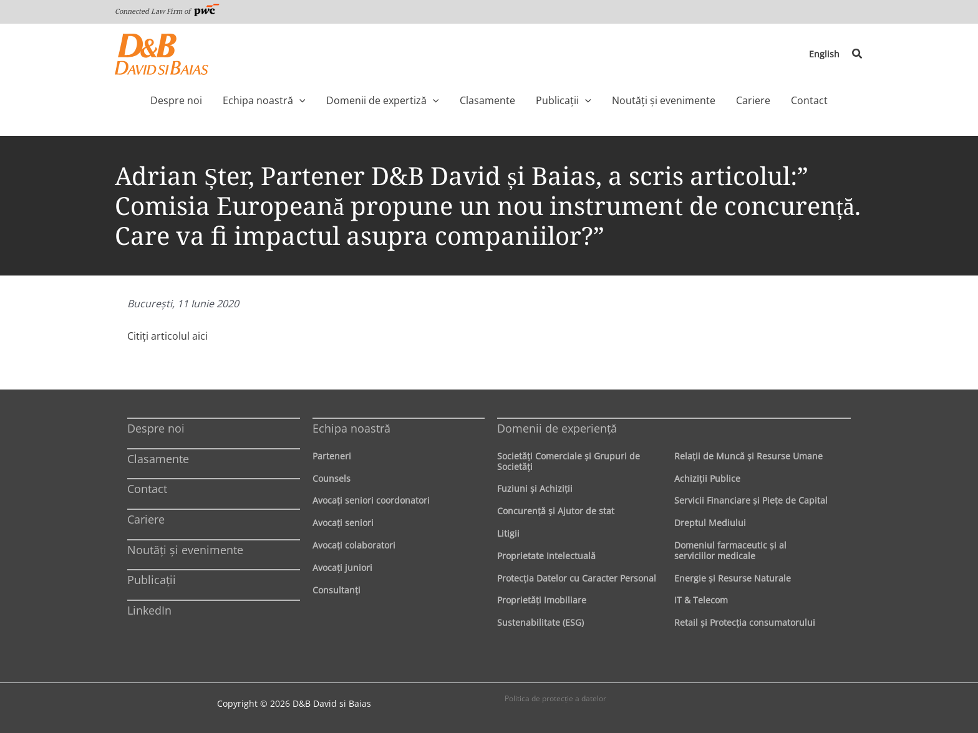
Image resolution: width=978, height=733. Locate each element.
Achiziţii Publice (707, 478)
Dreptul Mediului (710, 523)
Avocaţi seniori (343, 523)
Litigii (508, 533)
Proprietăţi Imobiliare (541, 600)
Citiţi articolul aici (167, 336)
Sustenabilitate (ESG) (540, 622)
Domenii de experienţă (557, 428)
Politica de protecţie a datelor (555, 698)
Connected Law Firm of (167, 11)
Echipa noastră (351, 428)
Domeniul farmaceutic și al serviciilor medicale (730, 550)
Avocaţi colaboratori (353, 545)
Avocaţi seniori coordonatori (371, 500)
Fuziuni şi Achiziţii (535, 488)
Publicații (151, 579)
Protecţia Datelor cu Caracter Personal (576, 578)
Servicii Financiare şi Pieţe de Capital (751, 500)
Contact (147, 488)
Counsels (331, 478)
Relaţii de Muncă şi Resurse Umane (748, 456)
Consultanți (336, 590)
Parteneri (331, 456)
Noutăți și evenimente (185, 549)
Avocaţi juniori (342, 567)
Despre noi (156, 428)
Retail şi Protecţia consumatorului (744, 622)
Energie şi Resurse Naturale (732, 578)
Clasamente (158, 458)
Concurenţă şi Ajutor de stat (555, 511)
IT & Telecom (701, 600)
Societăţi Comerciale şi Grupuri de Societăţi (568, 461)
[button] (857, 54)
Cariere (146, 519)
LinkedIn (149, 610)
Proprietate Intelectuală (546, 556)
